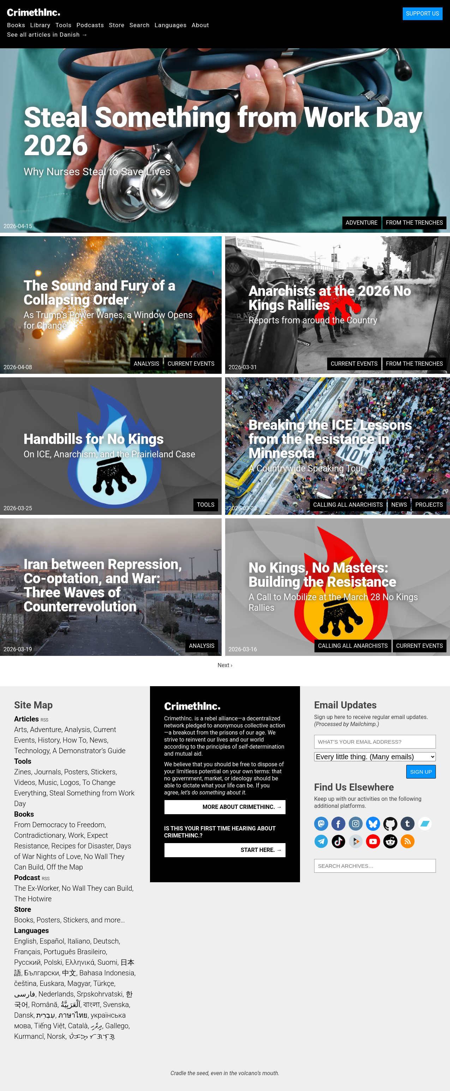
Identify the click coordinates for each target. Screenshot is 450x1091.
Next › (225, 665)
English (25, 941)
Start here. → (261, 850)
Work (76, 835)
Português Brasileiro (74, 951)
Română (44, 1004)
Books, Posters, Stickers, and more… (69, 920)
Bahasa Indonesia (106, 973)
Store (117, 25)
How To (74, 740)
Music (47, 782)
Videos (24, 782)
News (399, 504)
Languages (171, 25)
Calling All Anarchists (348, 504)
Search (140, 25)
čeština (25, 983)
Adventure (362, 222)
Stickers (103, 772)
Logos (69, 782)
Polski (53, 962)
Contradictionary (39, 835)
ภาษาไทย (73, 1015)
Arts (20, 729)
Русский (27, 962)
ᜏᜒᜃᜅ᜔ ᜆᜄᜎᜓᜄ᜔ (91, 1036)
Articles (26, 719)
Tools (63, 25)
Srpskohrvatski (100, 994)
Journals (47, 772)
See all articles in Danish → (47, 34)
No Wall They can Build (97, 888)
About (200, 25)
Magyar (78, 983)
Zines (22, 772)
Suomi (107, 962)
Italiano (78, 941)
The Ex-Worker (36, 888)
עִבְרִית (45, 1015)
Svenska (116, 1004)
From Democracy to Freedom (59, 825)
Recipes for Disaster (82, 846)
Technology (31, 750)
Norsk (56, 1036)
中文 (69, 973)
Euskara (52, 983)
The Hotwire (33, 899)
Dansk (24, 1015)
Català (78, 1026)
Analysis (146, 363)
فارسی (24, 994)
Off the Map (65, 867)
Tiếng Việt (49, 1026)
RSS (44, 720)
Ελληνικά (79, 962)
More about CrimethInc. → (242, 807)
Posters (76, 772)
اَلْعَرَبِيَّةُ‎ (70, 1004)
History (49, 740)
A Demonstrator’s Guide (89, 750)
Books (16, 25)
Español (52, 941)
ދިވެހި (96, 1026)
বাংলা (91, 1004)
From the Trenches (414, 222)
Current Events (191, 363)
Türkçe (103, 983)
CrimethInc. (33, 12)
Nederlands (56, 994)
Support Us (422, 13)
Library (40, 25)
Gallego (116, 1026)
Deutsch (106, 941)
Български (41, 973)
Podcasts (90, 25)
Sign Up (421, 772)
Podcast (27, 877)
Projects (429, 504)
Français (27, 951)
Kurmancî (29, 1036)
